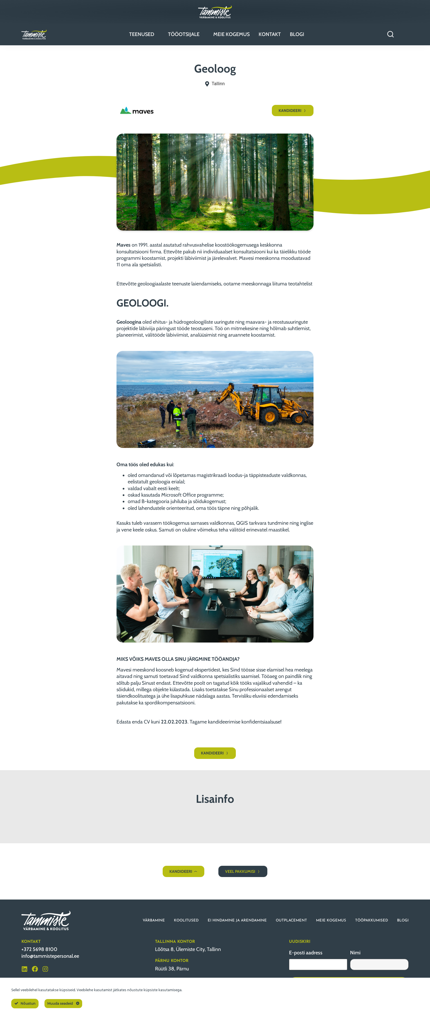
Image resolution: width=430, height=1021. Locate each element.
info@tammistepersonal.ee (50, 956)
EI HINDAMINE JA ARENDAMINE (237, 920)
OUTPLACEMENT (291, 920)
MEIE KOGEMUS (331, 920)
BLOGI (403, 920)
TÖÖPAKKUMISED (371, 920)
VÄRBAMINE (154, 920)
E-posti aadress (305, 953)
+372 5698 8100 (39, 949)
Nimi (355, 953)
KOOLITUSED (186, 920)
